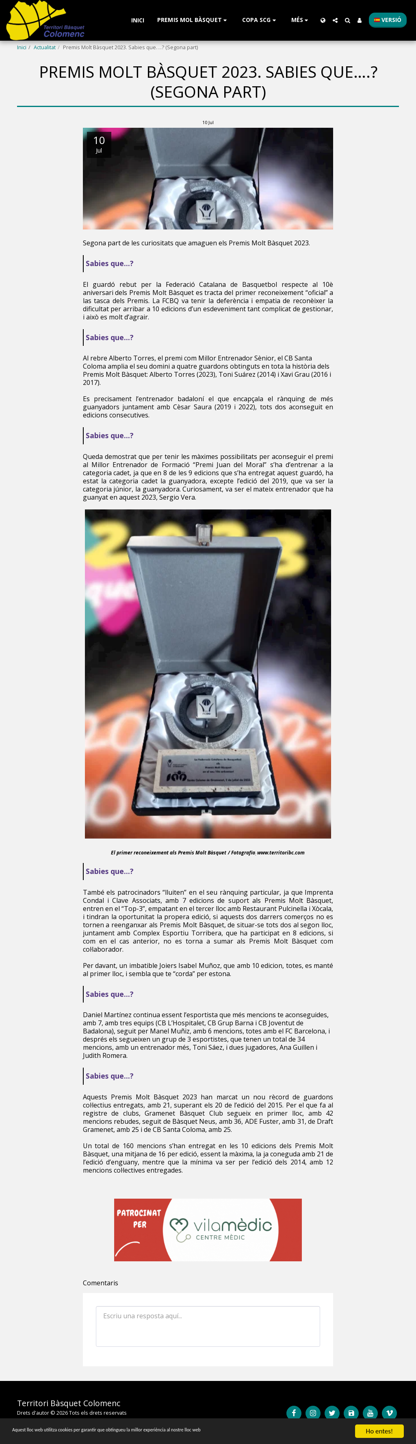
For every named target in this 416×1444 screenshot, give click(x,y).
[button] (193, 20)
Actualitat (45, 47)
